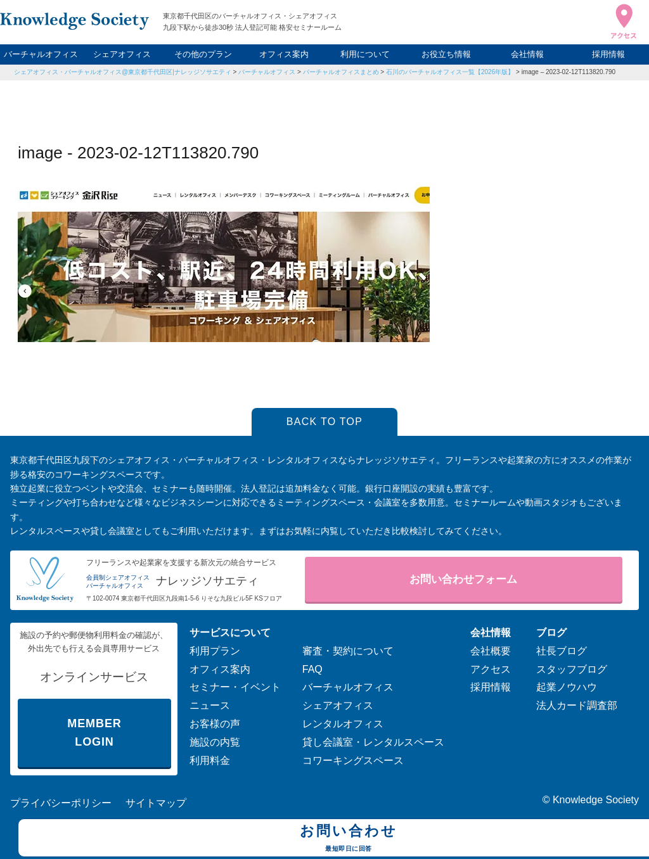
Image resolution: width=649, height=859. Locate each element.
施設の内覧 (215, 742)
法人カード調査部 (576, 705)
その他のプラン (203, 54)
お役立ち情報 (446, 54)
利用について (365, 54)
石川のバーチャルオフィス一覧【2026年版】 (450, 71)
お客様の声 (215, 723)
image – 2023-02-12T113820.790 (568, 71)
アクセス (490, 669)
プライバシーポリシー (61, 803)
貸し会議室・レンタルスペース (373, 742)
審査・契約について (348, 651)
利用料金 (210, 760)
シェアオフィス (122, 54)
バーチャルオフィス (41, 54)
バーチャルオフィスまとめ (341, 71)
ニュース (210, 705)
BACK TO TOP (324, 421)
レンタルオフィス (342, 723)
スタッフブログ (571, 669)
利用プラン (215, 651)
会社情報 (527, 54)
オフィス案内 (284, 54)
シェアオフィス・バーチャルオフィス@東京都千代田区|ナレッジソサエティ (122, 71)
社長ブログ (561, 651)
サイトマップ (155, 803)
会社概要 (490, 651)
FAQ (312, 669)
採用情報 (608, 54)
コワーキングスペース (353, 760)
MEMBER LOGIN (94, 732)
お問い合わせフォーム (463, 579)
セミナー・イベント (235, 687)
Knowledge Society (596, 799)
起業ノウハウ (566, 687)
